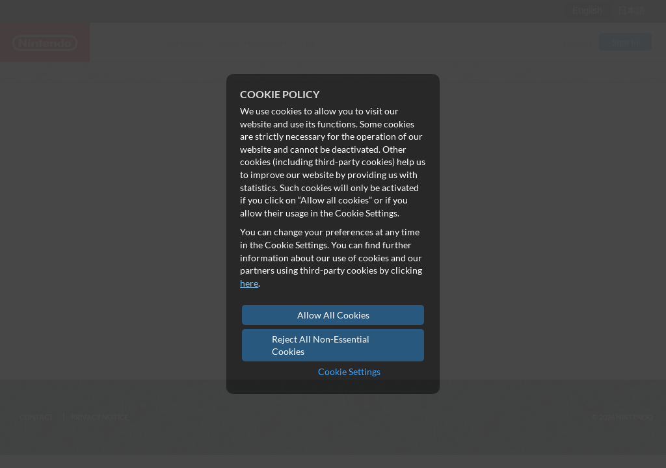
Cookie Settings (349, 371)
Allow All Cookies (333, 314)
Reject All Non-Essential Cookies (320, 345)
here (249, 283)
